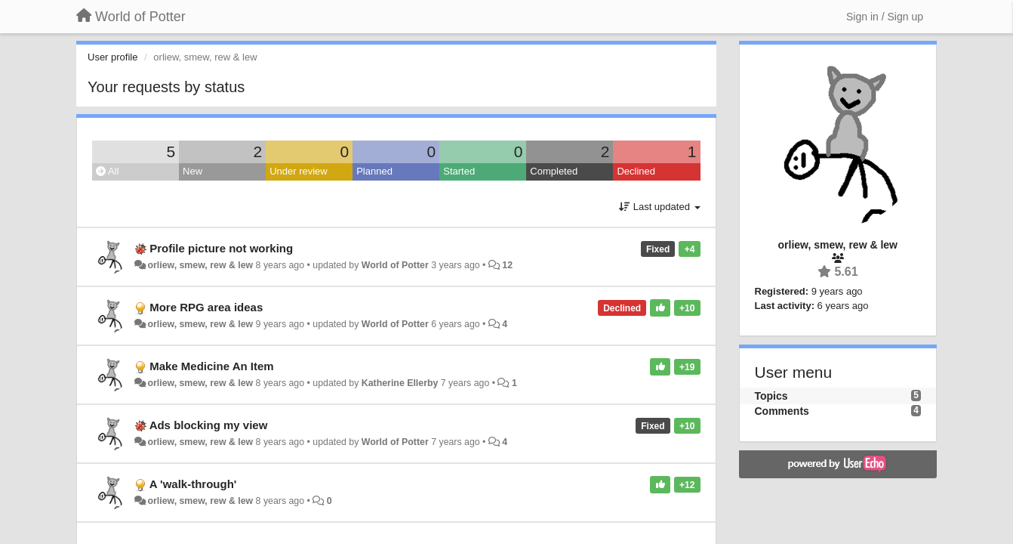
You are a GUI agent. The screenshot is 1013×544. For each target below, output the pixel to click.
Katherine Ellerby (400, 383)
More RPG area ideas (206, 307)
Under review (298, 171)
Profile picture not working (221, 248)
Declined (636, 171)
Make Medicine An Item (211, 366)
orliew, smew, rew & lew (200, 265)
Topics (771, 396)
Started (459, 171)
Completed (553, 171)
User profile (112, 57)
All (107, 171)
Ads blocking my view (208, 425)
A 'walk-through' (193, 484)
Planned (374, 171)
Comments (782, 411)
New (192, 171)
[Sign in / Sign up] (884, 16)
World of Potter (395, 265)
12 (507, 265)
